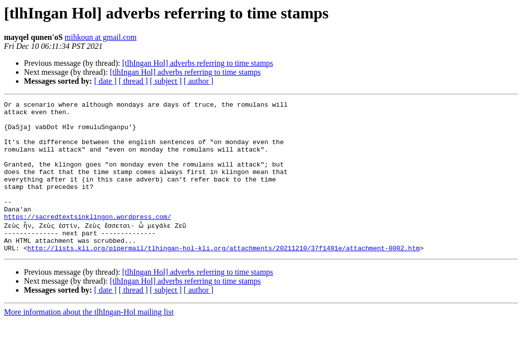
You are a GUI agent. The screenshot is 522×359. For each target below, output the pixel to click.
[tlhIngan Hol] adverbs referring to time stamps (197, 63)
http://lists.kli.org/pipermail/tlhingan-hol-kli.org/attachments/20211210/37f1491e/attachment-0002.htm (223, 276)
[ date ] (105, 81)
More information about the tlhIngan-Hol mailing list (88, 340)
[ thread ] (133, 81)
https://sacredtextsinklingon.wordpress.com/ (87, 240)
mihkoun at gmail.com (100, 37)
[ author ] (199, 81)
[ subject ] (166, 81)
